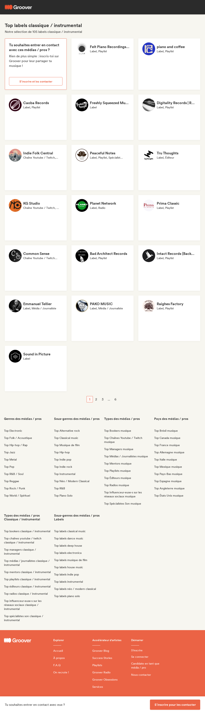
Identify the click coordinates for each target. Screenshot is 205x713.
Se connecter (139, 656)
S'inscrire (137, 650)
